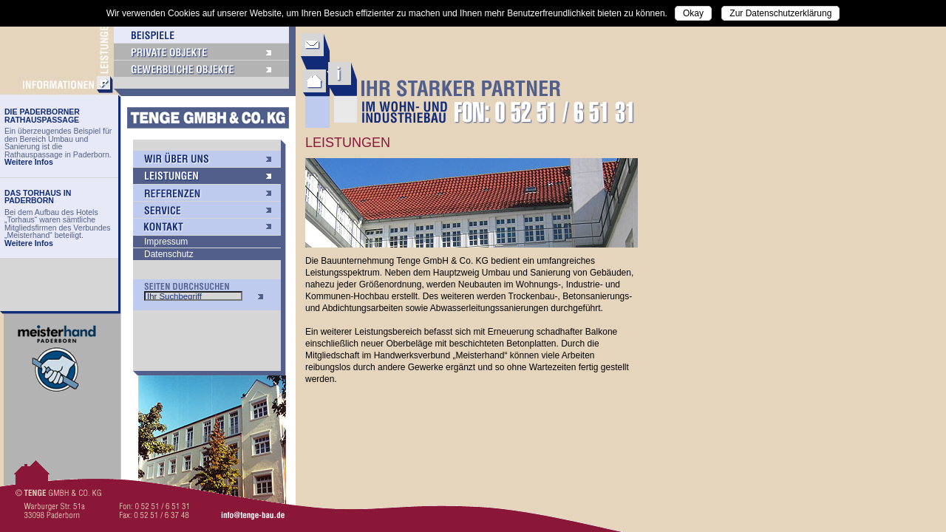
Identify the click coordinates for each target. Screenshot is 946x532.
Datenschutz (169, 254)
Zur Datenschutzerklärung (780, 13)
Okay (693, 13)
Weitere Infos (28, 161)
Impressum (166, 241)
